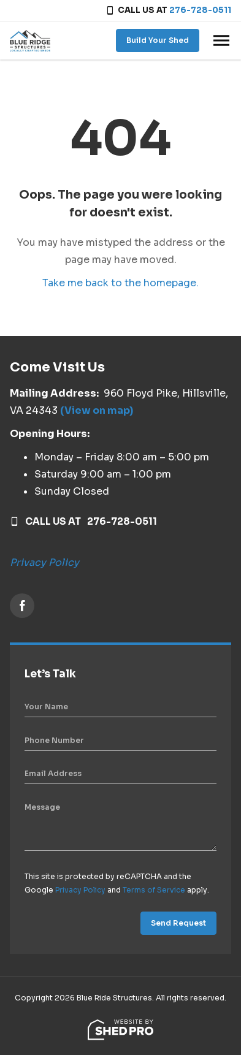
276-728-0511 (200, 10)
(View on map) (96, 410)
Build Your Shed (157, 40)
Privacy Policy (44, 562)
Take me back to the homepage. (120, 282)
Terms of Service (154, 889)
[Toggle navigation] (221, 40)
